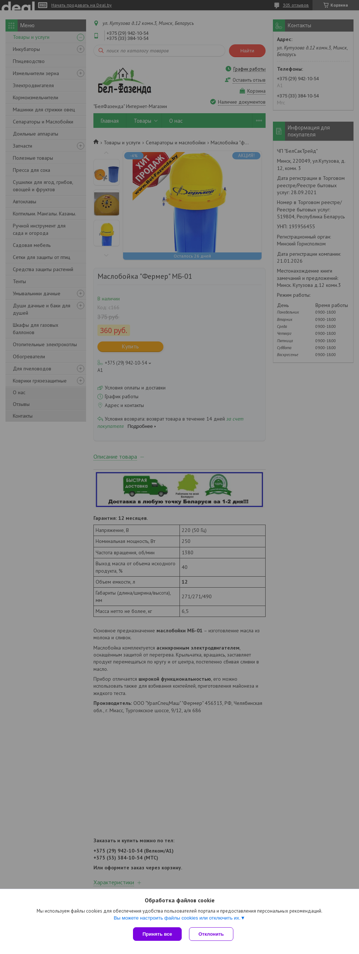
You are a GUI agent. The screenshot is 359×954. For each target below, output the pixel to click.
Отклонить (211, 934)
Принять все (157, 934)
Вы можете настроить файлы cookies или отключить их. (177, 918)
